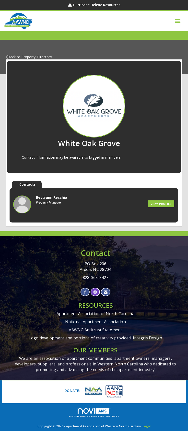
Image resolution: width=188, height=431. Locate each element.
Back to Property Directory (29, 57)
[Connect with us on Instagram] (95, 292)
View (161, 204)
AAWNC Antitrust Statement (95, 330)
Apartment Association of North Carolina (95, 313)
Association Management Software (94, 412)
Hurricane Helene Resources (96, 4)
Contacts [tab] (27, 184)
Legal (146, 426)
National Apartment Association (95, 321)
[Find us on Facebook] (85, 292)
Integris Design (147, 338)
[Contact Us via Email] (105, 292)
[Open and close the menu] (108, 21)
